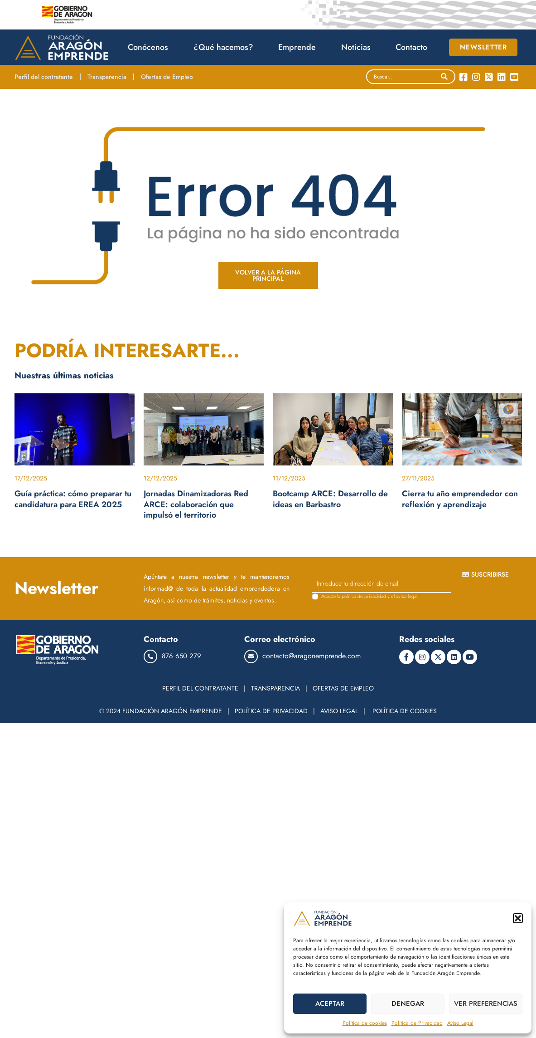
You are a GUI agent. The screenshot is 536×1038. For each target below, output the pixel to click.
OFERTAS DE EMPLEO (343, 688)
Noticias (358, 47)
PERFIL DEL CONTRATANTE (200, 688)
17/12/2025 (30, 478)
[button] (517, 918)
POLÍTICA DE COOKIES (404, 710)
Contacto (411, 47)
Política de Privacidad (417, 1023)
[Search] (444, 76)
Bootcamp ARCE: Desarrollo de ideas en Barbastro (330, 499)
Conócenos (150, 47)
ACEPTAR (329, 1004)
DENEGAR (407, 1004)
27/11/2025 (418, 478)
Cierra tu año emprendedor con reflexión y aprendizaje (460, 499)
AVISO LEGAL (339, 710)
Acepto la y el (371, 596)
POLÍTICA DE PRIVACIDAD (271, 710)
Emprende (299, 47)
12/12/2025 (160, 478)
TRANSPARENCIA (275, 688)
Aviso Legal (460, 1023)
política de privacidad (364, 596)
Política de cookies (365, 1023)
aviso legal (406, 596)
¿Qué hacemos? (225, 47)
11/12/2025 (289, 478)
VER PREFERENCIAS (485, 1004)
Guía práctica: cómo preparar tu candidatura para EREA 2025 (72, 499)
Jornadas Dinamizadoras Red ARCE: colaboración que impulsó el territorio (196, 504)
